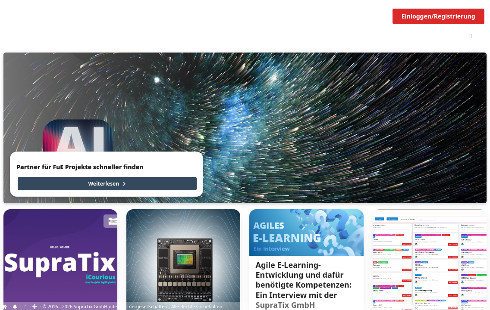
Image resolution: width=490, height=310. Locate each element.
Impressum (476, 307)
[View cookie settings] (25, 307)
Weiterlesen (107, 183)
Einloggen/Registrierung (438, 16)
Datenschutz (446, 307)
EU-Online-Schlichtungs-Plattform (393, 307)
